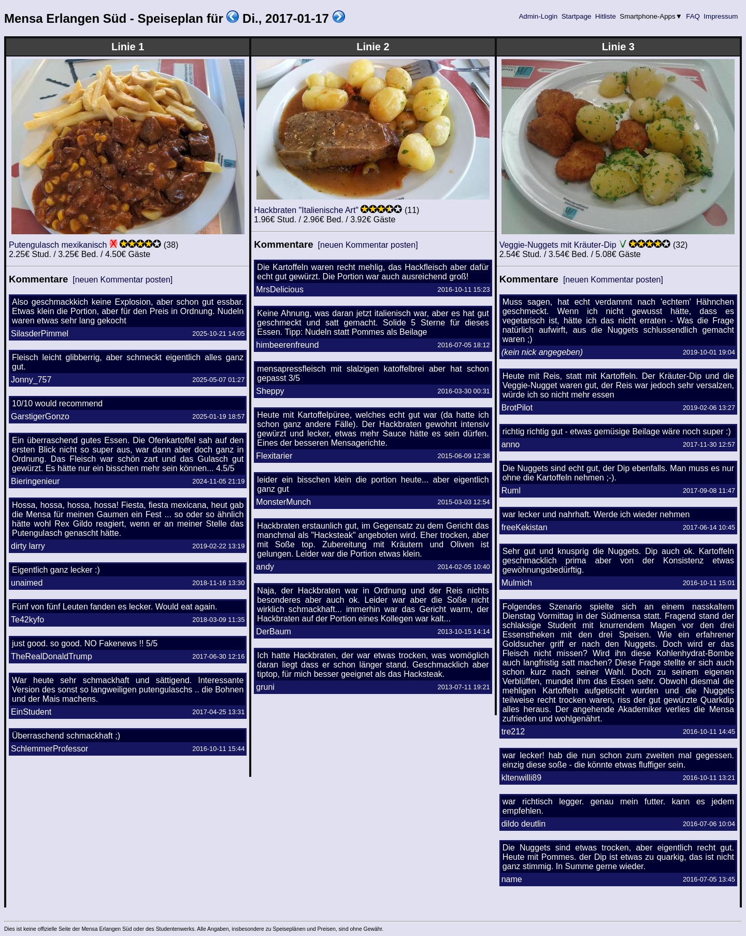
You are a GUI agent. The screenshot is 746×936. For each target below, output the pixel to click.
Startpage (576, 16)
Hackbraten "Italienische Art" (306, 210)
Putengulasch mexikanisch (58, 244)
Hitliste (605, 16)
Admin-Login (538, 16)
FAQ (693, 16)
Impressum (721, 16)
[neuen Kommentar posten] (123, 279)
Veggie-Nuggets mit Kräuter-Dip (557, 244)
